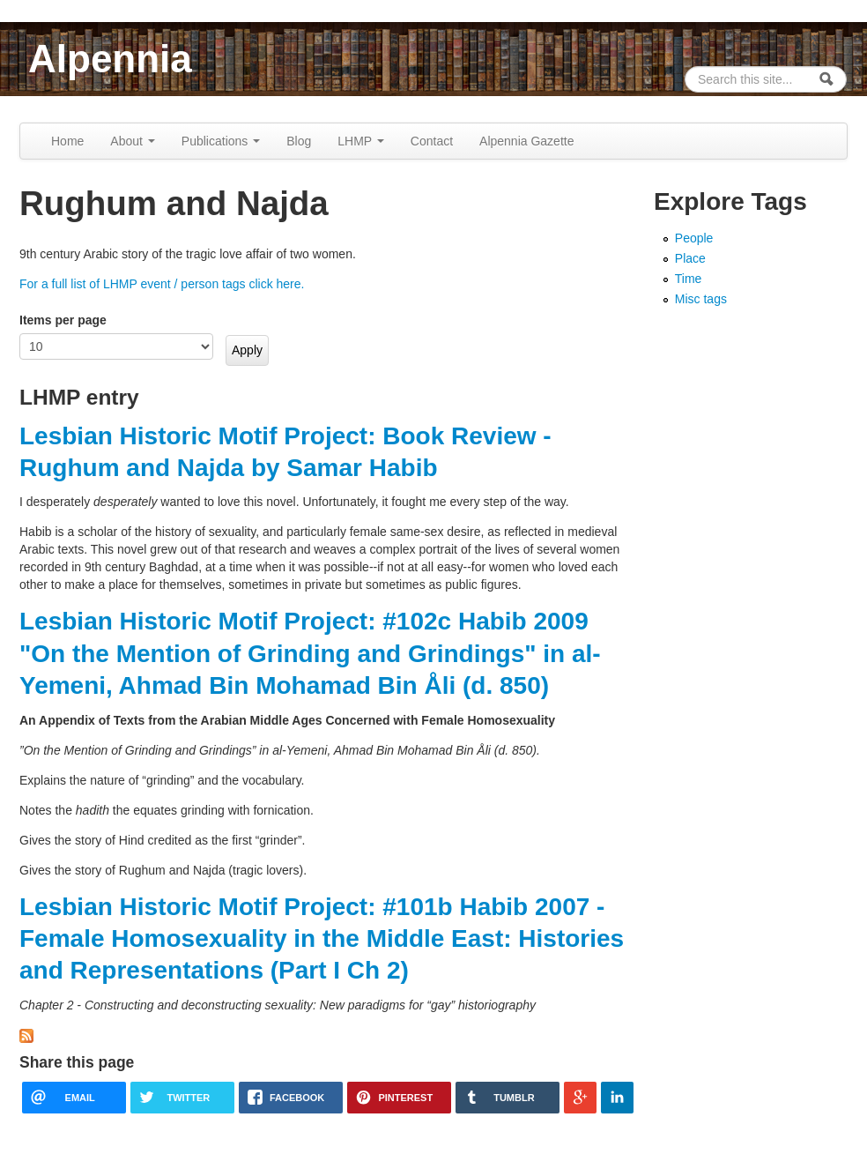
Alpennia (110, 58)
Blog (298, 141)
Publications (221, 141)
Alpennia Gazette (526, 141)
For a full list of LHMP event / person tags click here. (161, 284)
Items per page (63, 320)
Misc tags (701, 299)
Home (67, 141)
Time (688, 279)
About (132, 141)
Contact (432, 141)
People (694, 238)
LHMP (360, 141)
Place (690, 258)
